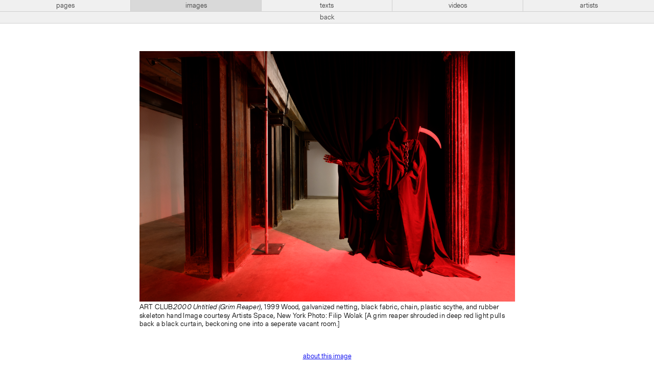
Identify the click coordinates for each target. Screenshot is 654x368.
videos (458, 5)
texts (327, 5)
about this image (327, 356)
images (196, 5)
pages (65, 5)
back (327, 17)
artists (589, 5)
